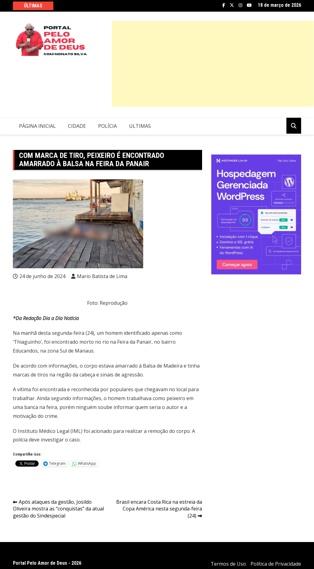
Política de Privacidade (276, 563)
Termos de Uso (228, 563)
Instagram (240, 5)
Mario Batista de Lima (102, 276)
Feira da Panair (134, 341)
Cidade (77, 126)
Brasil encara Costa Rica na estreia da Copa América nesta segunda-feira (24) (159, 508)
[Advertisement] (213, 64)
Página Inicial (37, 126)
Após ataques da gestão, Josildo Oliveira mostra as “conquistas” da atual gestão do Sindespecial (58, 508)
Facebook (223, 5)
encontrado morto (73, 341)
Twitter (232, 5)
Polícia (107, 126)
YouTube (249, 5)
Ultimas (140, 126)
